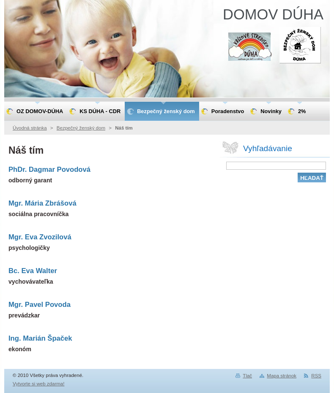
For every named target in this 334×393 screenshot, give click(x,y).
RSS (316, 375)
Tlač (247, 375)
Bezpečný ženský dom (81, 127)
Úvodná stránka (30, 127)
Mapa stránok (281, 375)
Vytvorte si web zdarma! (38, 383)
